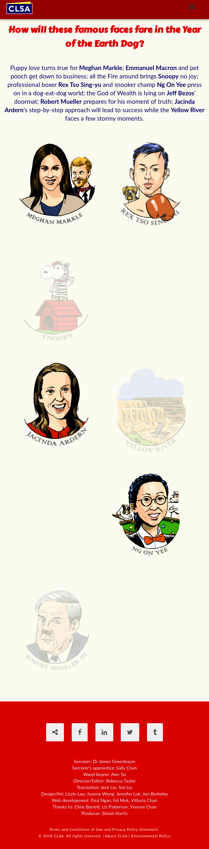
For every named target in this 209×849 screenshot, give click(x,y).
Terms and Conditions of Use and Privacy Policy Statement (104, 829)
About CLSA (116, 836)
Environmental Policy (150, 836)
